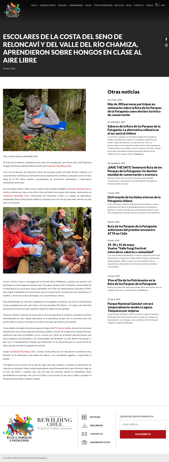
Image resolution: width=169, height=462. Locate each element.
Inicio (34, 5)
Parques (62, 5)
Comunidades (76, 5)
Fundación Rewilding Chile (58, 166)
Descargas (96, 425)
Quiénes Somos (48, 5)
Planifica (139, 5)
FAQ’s (129, 5)
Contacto (96, 433)
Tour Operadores (103, 5)
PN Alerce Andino (62, 328)
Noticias (119, 5)
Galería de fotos (100, 442)
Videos (149, 5)
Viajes (88, 5)
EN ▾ (163, 5)
